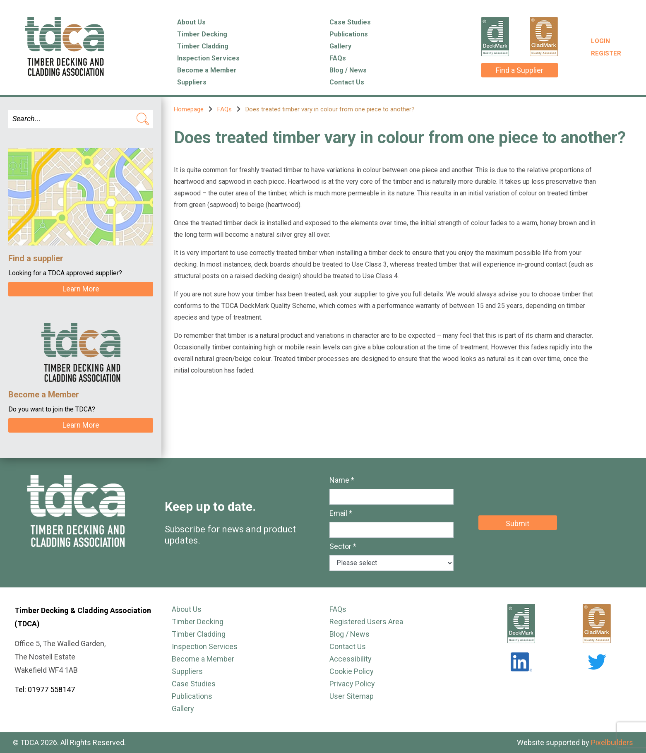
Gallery (340, 46)
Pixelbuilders (612, 742)
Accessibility (350, 658)
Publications (348, 34)
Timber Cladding (202, 46)
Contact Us (346, 82)
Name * (341, 480)
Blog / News (348, 70)
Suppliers (192, 82)
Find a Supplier (519, 70)
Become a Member (207, 70)
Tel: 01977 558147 (44, 689)
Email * (340, 513)
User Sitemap (351, 696)
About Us (191, 22)
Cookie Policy (351, 671)
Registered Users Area (366, 621)
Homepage (189, 109)
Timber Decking (202, 34)
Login (600, 41)
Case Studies (350, 22)
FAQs (337, 58)
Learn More (80, 288)
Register (606, 53)
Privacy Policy (352, 683)
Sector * (342, 546)
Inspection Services (208, 58)
